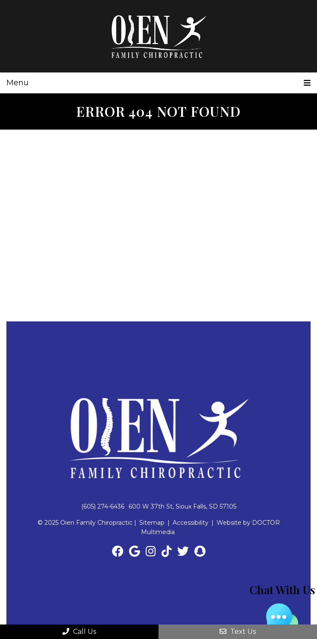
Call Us (79, 631)
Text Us (238, 631)
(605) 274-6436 (102, 506)
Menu (17, 82)
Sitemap (151, 522)
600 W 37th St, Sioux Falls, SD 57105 (182, 506)
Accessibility (190, 522)
